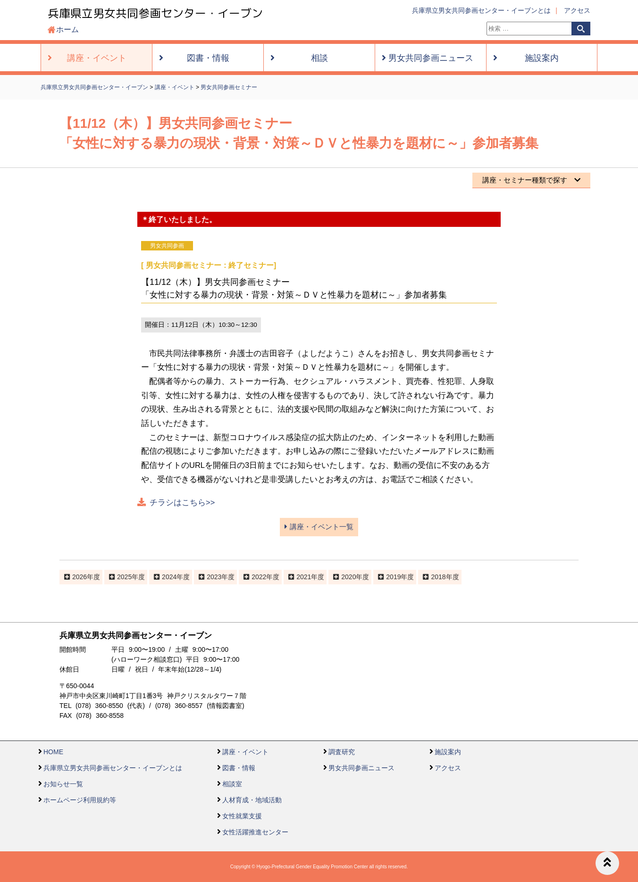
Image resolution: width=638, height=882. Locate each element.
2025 (124, 577)
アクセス (577, 10)
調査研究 (341, 752)
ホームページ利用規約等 (79, 800)
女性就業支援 (242, 816)
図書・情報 (238, 768)
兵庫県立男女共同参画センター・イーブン (155, 13)
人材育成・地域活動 (252, 800)
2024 (169, 577)
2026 (79, 577)
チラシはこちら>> (182, 502)
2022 (259, 577)
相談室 (232, 784)
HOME (53, 752)
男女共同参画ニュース (361, 768)
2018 (438, 577)
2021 (303, 577)
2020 (348, 577)
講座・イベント (245, 752)
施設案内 (448, 752)
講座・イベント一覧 (319, 527)
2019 (393, 577)
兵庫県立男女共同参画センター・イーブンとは (481, 10)
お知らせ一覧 (63, 784)
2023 (214, 577)
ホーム (67, 29)
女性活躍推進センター (255, 832)
